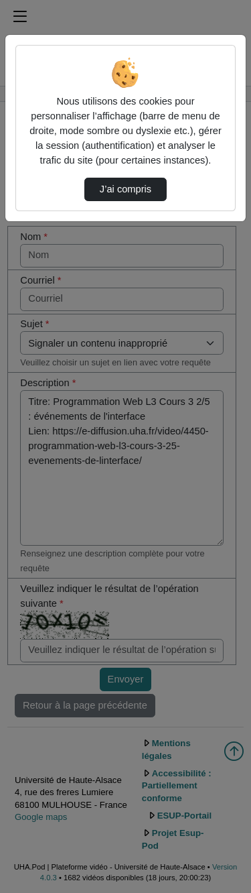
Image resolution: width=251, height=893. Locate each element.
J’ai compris (125, 189)
